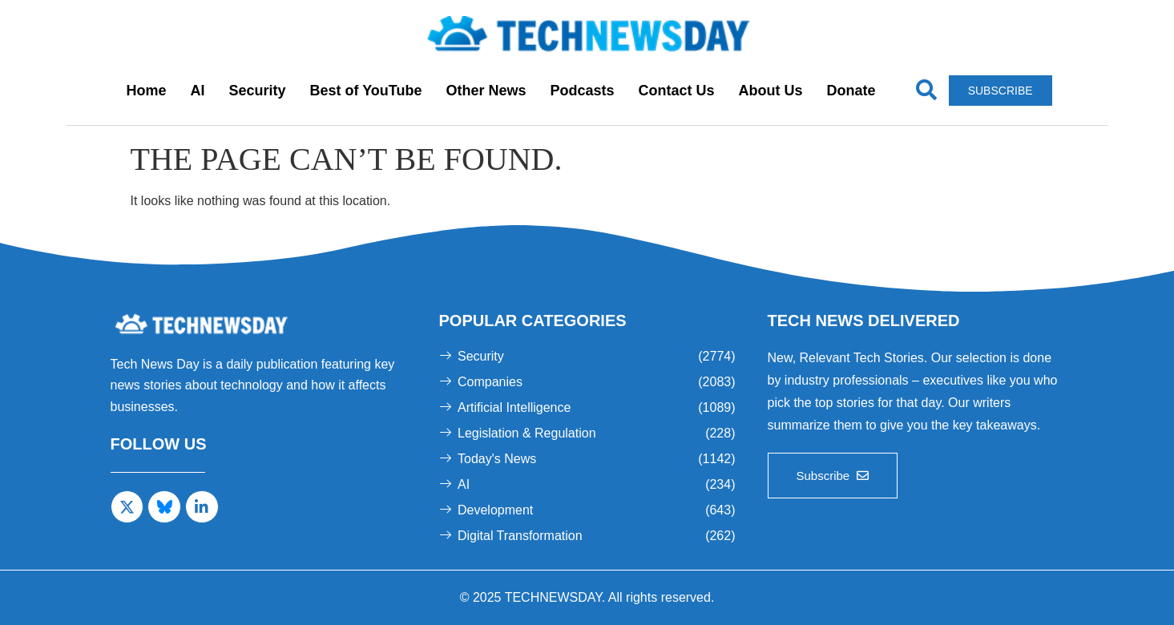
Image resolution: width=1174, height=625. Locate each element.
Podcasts (583, 91)
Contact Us (677, 91)
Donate (851, 91)
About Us (771, 91)
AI (197, 91)
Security (256, 91)
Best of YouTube (365, 91)
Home (146, 91)
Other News (486, 91)
